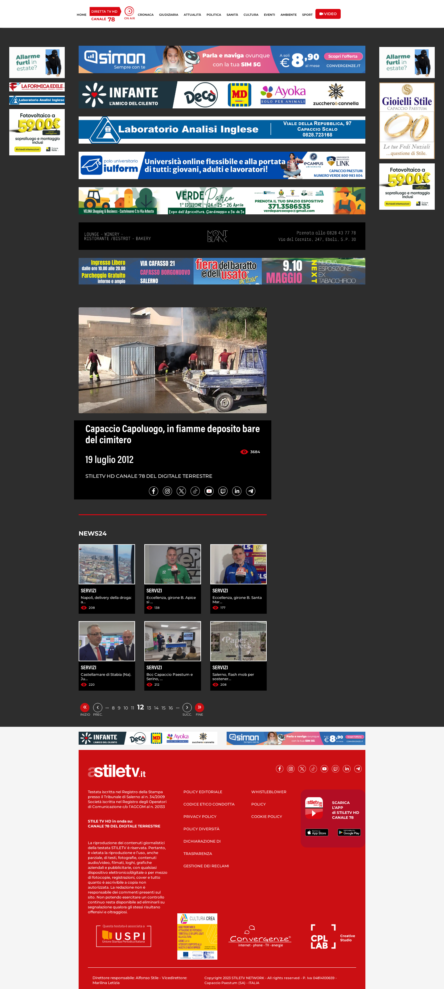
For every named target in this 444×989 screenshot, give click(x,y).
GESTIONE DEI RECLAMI (206, 866)
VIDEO (328, 13)
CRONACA (146, 14)
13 (149, 708)
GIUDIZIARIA (168, 14)
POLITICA (214, 14)
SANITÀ (232, 14)
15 (164, 708)
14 (156, 708)
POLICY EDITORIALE (202, 791)
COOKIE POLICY (266, 816)
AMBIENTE (289, 14)
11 (132, 708)
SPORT (307, 14)
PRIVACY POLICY (199, 816)
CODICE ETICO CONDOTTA (209, 804)
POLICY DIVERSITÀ (201, 829)
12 (140, 707)
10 (126, 708)
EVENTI (269, 14)
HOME (81, 14)
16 (171, 708)
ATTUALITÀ (192, 14)
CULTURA (251, 14)
